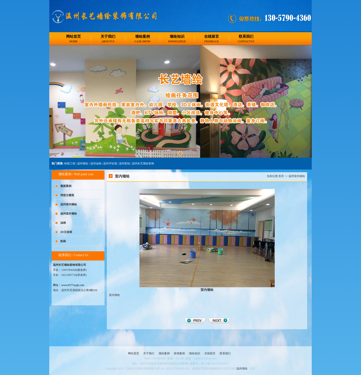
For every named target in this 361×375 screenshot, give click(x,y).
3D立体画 (66, 232)
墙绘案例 (142, 36)
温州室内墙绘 (68, 204)
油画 (63, 222)
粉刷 (63, 241)
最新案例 (65, 186)
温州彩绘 (124, 163)
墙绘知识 (177, 36)
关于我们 (108, 36)
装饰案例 (179, 353)
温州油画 (95, 163)
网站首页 (73, 36)
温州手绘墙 (110, 163)
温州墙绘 (82, 163)
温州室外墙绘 (68, 213)
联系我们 (246, 36)
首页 (281, 176)
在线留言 (211, 36)
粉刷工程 (69, 163)
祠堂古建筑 (67, 195)
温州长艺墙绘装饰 (143, 163)
